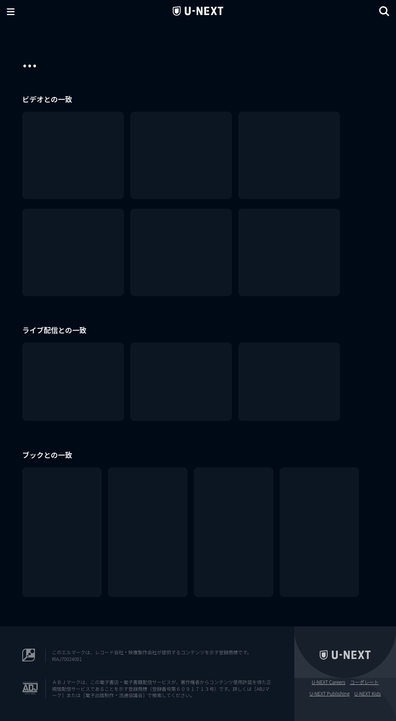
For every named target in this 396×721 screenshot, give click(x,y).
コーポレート (364, 682)
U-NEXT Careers (329, 682)
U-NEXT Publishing (329, 693)
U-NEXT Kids (367, 693)
